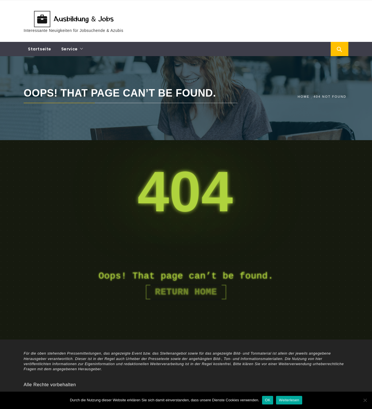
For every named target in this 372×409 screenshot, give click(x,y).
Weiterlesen (289, 400)
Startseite (39, 49)
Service (69, 49)
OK (267, 400)
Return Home (186, 292)
